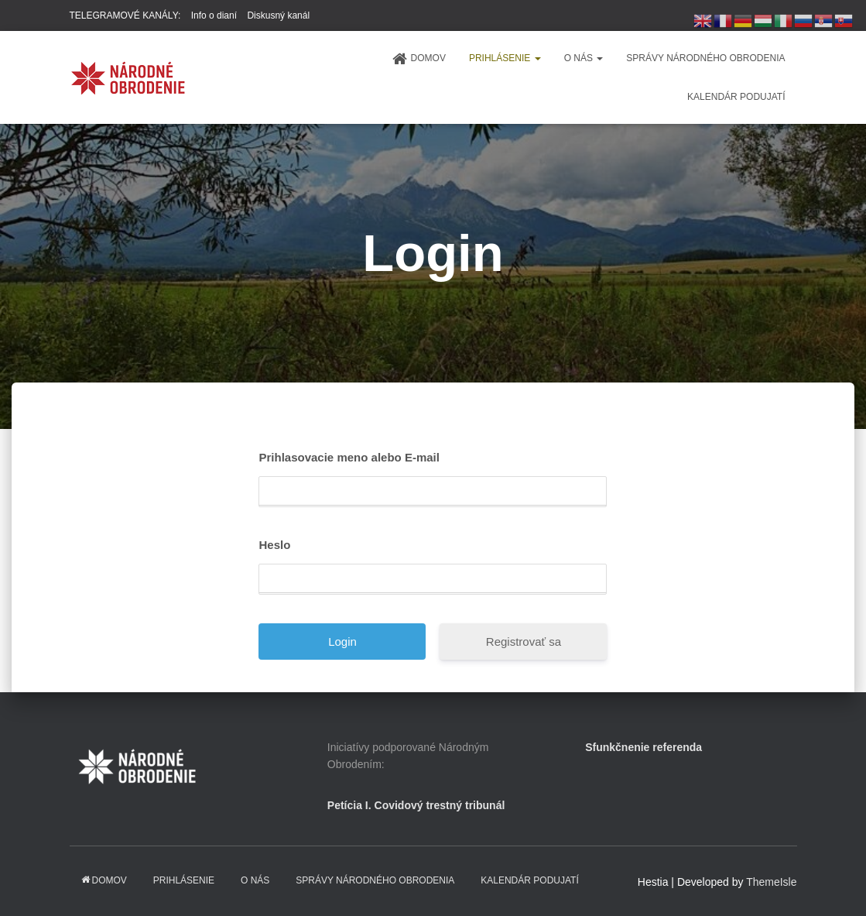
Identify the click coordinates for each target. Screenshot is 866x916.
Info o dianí (214, 15)
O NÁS (584, 58)
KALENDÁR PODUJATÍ (736, 96)
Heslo (274, 544)
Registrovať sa (523, 641)
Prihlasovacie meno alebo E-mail (348, 457)
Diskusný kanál (278, 15)
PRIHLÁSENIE (505, 58)
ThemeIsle (771, 882)
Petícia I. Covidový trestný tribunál (416, 805)
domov (419, 59)
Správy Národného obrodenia (705, 58)
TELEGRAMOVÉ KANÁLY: (125, 15)
